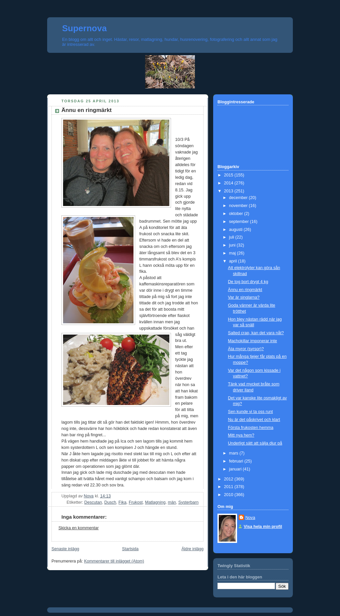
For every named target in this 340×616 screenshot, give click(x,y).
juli (232, 237)
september (239, 221)
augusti (236, 229)
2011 (229, 486)
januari (236, 469)
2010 (229, 494)
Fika (123, 502)
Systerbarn (188, 502)
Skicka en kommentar (78, 528)
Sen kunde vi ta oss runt (250, 411)
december (239, 197)
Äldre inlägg (192, 549)
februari (236, 461)
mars (234, 453)
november (239, 205)
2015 (229, 175)
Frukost (136, 502)
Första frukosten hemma (251, 427)
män (172, 502)
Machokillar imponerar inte (252, 341)
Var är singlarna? (244, 297)
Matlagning (155, 502)
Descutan (93, 502)
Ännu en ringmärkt (245, 289)
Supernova (84, 28)
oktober (236, 213)
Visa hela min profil (263, 526)
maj (233, 253)
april (233, 261)
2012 (229, 479)
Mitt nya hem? (241, 435)
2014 (229, 183)
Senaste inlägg (65, 549)
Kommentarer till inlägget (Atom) (114, 561)
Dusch (110, 502)
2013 (229, 191)
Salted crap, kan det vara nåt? (256, 333)
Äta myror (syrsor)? (246, 349)
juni (233, 245)
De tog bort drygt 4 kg (248, 281)
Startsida (130, 549)
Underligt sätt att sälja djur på (255, 443)
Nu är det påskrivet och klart (254, 419)
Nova (250, 517)
